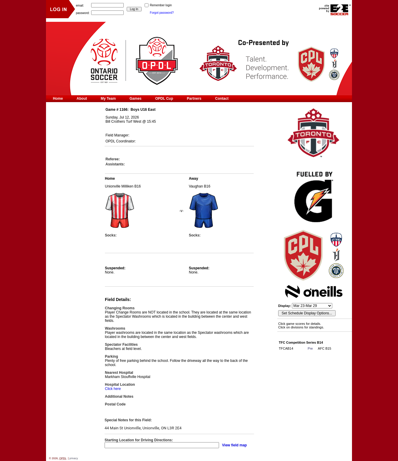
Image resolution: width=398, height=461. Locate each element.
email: (80, 5)
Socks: (111, 235)
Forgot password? (162, 12)
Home (58, 98)
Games (135, 98)
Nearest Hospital (119, 373)
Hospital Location (120, 384)
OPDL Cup (164, 98)
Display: (285, 306)
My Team (108, 98)
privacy (73, 458)
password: (83, 12)
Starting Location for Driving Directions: (139, 440)
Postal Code (115, 404)
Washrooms (115, 328)
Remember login (161, 5)
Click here (113, 389)
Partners (194, 98)
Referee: (112, 159)
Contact (222, 98)
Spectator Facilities (121, 344)
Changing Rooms (119, 308)
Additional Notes (119, 396)
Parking (111, 356)
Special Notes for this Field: (128, 420)
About (81, 98)
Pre (310, 348)
